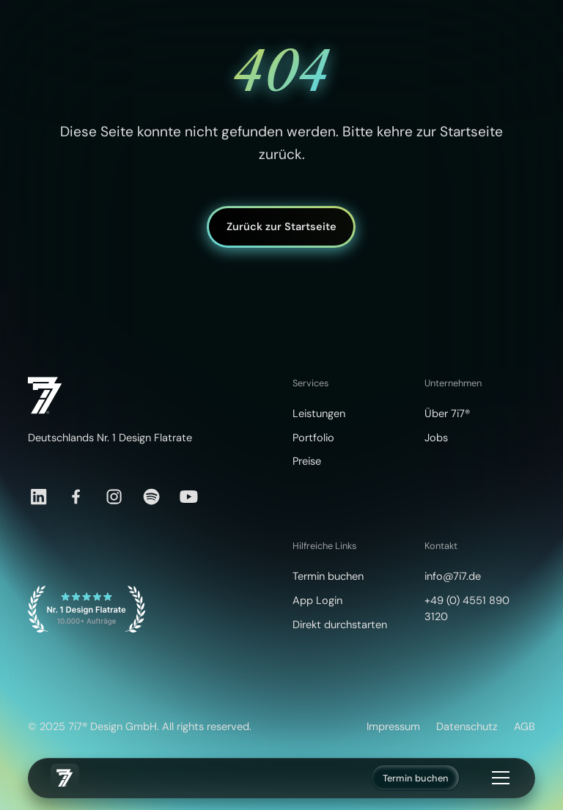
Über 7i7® (447, 414)
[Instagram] (114, 496)
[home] (65, 777)
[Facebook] (76, 496)
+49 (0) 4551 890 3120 (466, 609)
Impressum (393, 727)
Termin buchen (416, 778)
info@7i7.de (452, 576)
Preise (306, 461)
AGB (524, 727)
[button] (498, 777)
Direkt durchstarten (339, 625)
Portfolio (313, 438)
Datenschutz (467, 727)
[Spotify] (151, 496)
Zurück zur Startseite (281, 227)
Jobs (436, 438)
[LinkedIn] (38, 496)
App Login (317, 601)
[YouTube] (188, 496)
